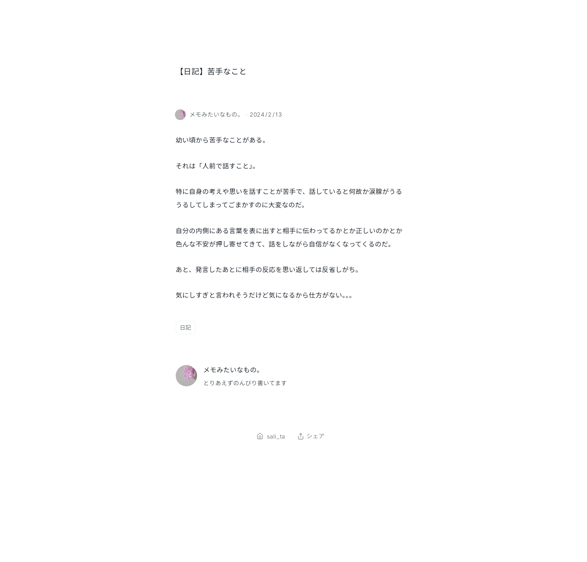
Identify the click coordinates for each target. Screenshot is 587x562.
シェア (310, 436)
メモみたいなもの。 (233, 370)
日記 (185, 327)
